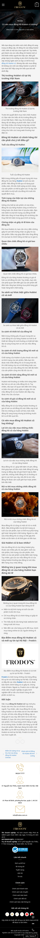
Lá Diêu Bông (29, 30)
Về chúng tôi (20, 866)
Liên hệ (20, 873)
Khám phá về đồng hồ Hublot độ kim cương (28, 753)
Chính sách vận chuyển (20, 892)
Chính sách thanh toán (20, 889)
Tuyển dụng (20, 870)
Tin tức (20, 21)
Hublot (19, 181)
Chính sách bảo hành (20, 895)
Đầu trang (31, 936)
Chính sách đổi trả (20, 899)
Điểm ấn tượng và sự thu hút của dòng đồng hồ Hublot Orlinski (12, 754)
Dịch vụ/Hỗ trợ (20, 863)
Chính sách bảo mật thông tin (20, 902)
